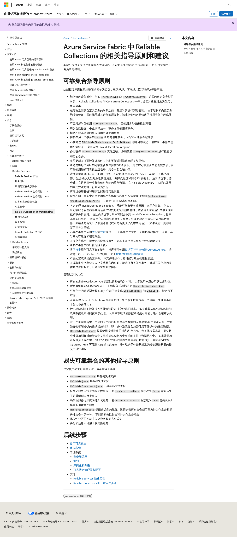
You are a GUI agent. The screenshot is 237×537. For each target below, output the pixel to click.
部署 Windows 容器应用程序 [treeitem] (25, 94)
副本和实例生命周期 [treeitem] (26, 201)
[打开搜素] (229, 5)
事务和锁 (75, 447)
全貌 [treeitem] (12, 130)
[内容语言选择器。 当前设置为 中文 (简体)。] (13, 513)
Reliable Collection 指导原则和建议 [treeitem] (34, 211)
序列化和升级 (81, 465)
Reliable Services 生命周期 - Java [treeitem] (32, 196)
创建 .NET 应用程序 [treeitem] (20, 84)
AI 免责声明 (143, 521)
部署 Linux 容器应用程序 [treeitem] (23, 89)
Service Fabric (80, 37)
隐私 (84, 521)
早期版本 (158, 521)
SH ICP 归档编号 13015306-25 (20, 521)
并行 (94, 232)
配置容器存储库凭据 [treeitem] (20, 288)
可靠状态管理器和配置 (87, 469)
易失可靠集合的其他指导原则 (199, 48)
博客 (169, 521)
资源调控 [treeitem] (17, 252)
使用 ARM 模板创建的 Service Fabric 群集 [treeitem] (32, 79)
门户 (213, 13)
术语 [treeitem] (12, 150)
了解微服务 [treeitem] (16, 125)
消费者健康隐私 (207, 521)
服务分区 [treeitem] (20, 181)
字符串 (77, 249)
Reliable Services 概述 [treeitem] (26, 176)
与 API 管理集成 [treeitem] (18, 272)
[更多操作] (171, 38)
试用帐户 (226, 13)
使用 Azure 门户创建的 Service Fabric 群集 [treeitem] (32, 69)
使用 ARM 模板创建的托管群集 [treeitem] (26, 64)
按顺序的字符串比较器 (129, 254)
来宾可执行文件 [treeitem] (20, 247)
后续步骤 (188, 53)
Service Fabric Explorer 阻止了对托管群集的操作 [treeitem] (31, 300)
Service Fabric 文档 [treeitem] (17, 44)
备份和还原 (80, 456)
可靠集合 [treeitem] (20, 206)
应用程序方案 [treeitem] (17, 135)
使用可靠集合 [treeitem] (22, 216)
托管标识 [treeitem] (14, 282)
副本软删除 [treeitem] (21, 237)
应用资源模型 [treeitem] (17, 277)
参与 (181, 521)
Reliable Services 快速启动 (89, 478)
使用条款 (9, 526)
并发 (103, 232)
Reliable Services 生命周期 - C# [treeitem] (31, 191)
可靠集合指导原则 (193, 44)
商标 (20, 526)
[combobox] (29, 37)
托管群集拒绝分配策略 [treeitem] (22, 293)
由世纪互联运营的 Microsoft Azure (112, 521)
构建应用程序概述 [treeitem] (22, 161)
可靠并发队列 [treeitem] (22, 227)
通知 (76, 461)
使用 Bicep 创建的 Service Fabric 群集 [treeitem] (29, 74)
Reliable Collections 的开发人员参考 (95, 483)
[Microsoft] (6, 4)
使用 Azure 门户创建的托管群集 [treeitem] (26, 59)
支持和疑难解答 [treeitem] (15, 322)
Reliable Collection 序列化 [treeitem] (28, 232)
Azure (66, 37)
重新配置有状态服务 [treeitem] (26, 186)
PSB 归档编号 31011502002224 (59, 521)
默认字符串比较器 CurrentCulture (145, 249)
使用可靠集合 (78, 443)
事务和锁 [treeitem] (20, 221)
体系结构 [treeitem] (14, 140)
